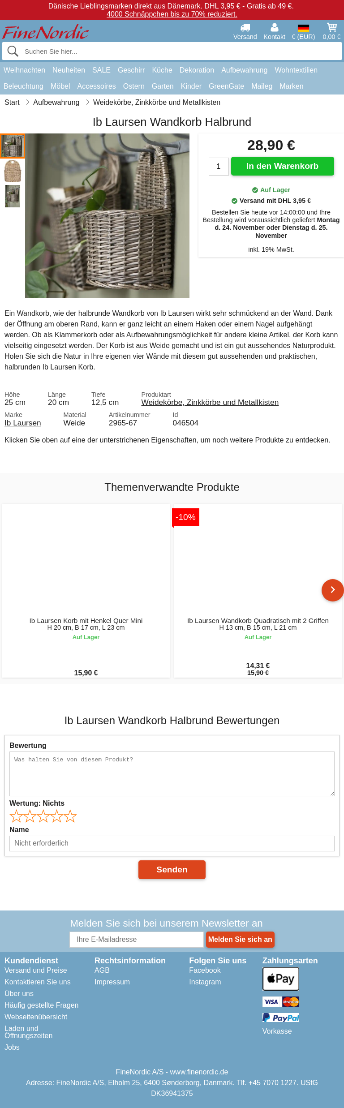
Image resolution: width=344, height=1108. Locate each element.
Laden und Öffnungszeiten (28, 1032)
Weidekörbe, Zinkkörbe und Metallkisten (210, 402)
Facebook (204, 970)
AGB (102, 970)
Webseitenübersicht (35, 1017)
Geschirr (131, 70)
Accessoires (96, 86)
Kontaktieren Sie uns (37, 982)
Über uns (19, 993)
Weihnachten (24, 70)
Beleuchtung (23, 86)
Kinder (191, 86)
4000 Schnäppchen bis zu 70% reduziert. (172, 14)
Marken (291, 86)
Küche (162, 70)
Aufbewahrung (244, 70)
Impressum (112, 982)
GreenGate (226, 86)
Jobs (12, 1047)
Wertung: (36, 803)
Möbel (60, 86)
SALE (101, 70)
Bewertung (28, 745)
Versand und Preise (35, 970)
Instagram (205, 982)
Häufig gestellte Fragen (41, 1005)
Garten (163, 86)
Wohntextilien (296, 70)
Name (19, 829)
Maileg (261, 86)
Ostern (134, 86)
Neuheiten (68, 70)
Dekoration (197, 70)
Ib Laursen (22, 422)
